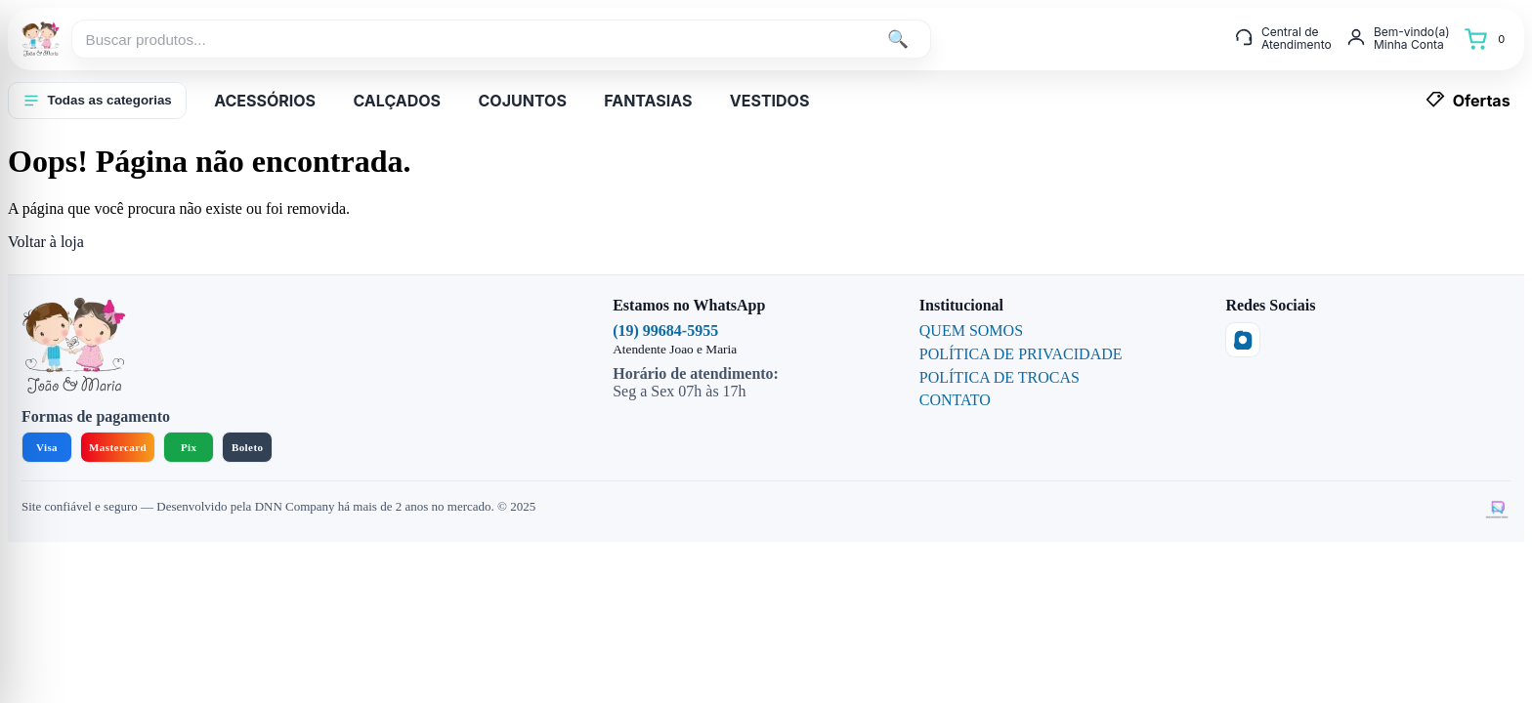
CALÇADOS (397, 100)
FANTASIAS (648, 100)
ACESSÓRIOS (265, 100)
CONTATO (955, 400)
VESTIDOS (770, 100)
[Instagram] (1242, 339)
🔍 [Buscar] (898, 39)
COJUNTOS (522, 100)
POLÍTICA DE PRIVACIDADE (1021, 354)
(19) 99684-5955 (665, 330)
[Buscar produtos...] (472, 39)
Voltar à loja (46, 241)
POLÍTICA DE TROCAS (999, 377)
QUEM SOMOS (971, 330)
